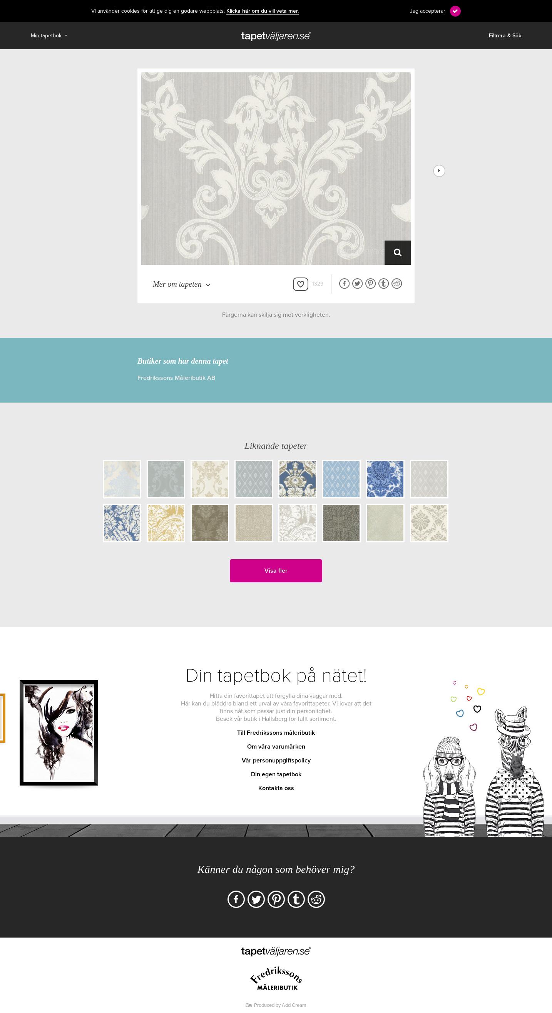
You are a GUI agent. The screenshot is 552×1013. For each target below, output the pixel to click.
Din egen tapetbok (276, 774)
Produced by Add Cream (280, 1005)
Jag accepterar (427, 11)
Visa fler (276, 571)
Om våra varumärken (276, 747)
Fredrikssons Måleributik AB (176, 378)
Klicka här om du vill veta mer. (262, 11)
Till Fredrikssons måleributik (276, 733)
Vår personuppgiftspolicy (276, 760)
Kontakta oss (276, 788)
